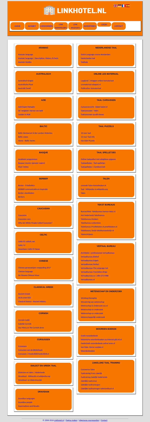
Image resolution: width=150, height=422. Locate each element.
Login (104, 24)
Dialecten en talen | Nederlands (31, 372)
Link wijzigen (75, 26)
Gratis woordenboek (89, 335)
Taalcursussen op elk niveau (92, 114)
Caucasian (22, 215)
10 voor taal (86, 133)
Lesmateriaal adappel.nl (91, 84)
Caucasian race (24, 219)
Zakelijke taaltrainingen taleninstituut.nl (97, 388)
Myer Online (23, 167)
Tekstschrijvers (87, 234)
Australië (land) (24, 88)
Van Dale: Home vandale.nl (92, 347)
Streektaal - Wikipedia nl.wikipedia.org (34, 376)
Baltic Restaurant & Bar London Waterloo (35, 133)
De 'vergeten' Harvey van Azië (30, 110)
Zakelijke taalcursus (89, 381)
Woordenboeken (88, 351)
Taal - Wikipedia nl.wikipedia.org (94, 189)
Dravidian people (25, 402)
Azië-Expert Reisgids (26, 107)
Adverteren (90, 26)
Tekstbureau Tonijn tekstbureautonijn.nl (97, 230)
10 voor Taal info (88, 137)
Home (17, 26)
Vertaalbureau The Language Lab (94, 268)
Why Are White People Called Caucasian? (35, 223)
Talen (83, 193)
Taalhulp (84, 62)
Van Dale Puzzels (88, 140)
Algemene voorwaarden (89, 420)
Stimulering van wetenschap (92, 302)
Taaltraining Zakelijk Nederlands (94, 377)
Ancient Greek (24, 294)
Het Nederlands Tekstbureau (92, 215)
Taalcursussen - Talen (89, 110)
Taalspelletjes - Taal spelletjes (93, 163)
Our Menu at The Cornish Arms (31, 327)
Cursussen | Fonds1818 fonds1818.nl (33, 354)
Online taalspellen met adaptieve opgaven (98, 159)
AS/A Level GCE (24, 297)
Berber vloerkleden (26, 193)
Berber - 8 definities (26, 185)
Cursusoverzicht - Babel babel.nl (94, 107)
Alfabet (32, 26)
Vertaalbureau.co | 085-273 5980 (95, 276)
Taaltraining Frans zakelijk (91, 373)
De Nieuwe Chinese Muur (28, 275)
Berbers (21, 197)
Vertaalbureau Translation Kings (94, 272)
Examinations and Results (28, 406)
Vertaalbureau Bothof (90, 256)
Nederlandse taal (88, 58)
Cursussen (22, 346)
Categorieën (46, 26)
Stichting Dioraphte (89, 298)
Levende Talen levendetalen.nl (93, 185)
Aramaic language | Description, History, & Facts (38, 58)
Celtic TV (21, 245)
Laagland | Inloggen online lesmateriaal (97, 80)
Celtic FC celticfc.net (26, 241)
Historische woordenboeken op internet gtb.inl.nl (101, 339)
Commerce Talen (88, 369)
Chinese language (25, 271)
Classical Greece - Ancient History (32, 301)
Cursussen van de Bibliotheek (30, 350)
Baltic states (23, 137)
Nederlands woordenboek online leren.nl (98, 343)
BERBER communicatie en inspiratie (33, 189)
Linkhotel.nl (59, 420)
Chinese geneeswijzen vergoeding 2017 (34, 267)
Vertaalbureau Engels (89, 260)
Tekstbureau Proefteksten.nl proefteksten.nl (99, 226)
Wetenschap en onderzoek (92, 309)
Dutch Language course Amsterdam (95, 54)
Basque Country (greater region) (31, 163)
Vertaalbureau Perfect (90, 264)
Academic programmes (27, 159)
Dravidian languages (26, 398)
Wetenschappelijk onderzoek (93, 317)
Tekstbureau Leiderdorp (90, 223)
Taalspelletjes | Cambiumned (93, 167)
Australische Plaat (25, 84)
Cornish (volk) (24, 320)
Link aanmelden (61, 26)
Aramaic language (25, 54)
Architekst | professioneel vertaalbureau (97, 253)
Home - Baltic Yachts (26, 140)
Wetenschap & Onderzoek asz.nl (94, 306)
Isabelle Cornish (24, 324)
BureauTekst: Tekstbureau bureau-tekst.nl (98, 211)
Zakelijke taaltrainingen (90, 385)
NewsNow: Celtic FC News (29, 249)
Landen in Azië (24, 114)
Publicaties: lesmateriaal (91, 88)
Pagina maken (71, 420)
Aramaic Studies (24, 62)
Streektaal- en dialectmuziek (30, 380)
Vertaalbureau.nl (88, 279)
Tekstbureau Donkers (89, 219)
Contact (119, 26)
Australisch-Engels (25, 80)
